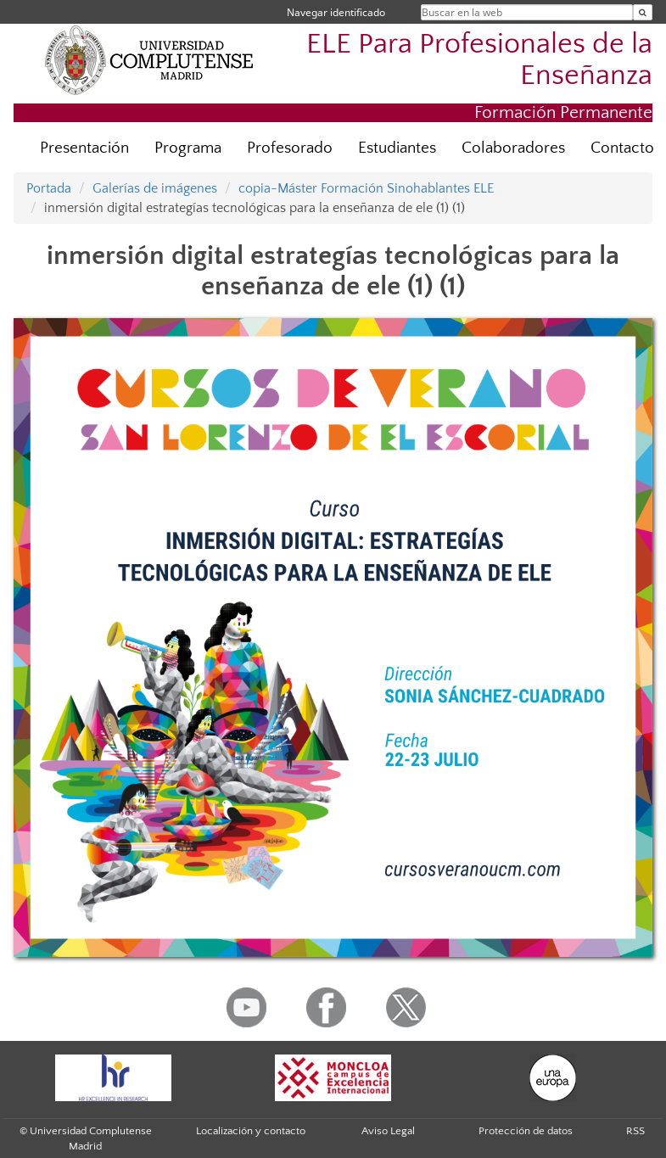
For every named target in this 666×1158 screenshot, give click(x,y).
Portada (48, 188)
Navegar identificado (336, 12)
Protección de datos (526, 1131)
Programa (187, 148)
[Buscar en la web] (642, 12)
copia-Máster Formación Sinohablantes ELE (366, 188)
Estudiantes (397, 148)
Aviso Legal (388, 1131)
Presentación (84, 148)
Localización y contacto (250, 1131)
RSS (635, 1131)
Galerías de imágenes (154, 188)
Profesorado (290, 148)
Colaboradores (513, 148)
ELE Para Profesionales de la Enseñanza (479, 60)
